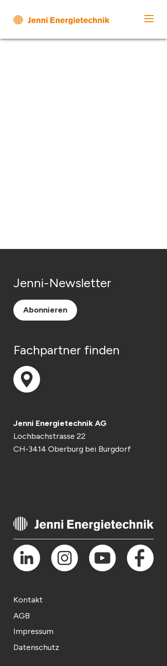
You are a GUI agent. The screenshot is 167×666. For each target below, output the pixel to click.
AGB (21, 616)
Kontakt (28, 600)
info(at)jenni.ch (29, 479)
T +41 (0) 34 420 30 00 (29, 466)
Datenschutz (36, 647)
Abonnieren (45, 310)
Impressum (33, 631)
